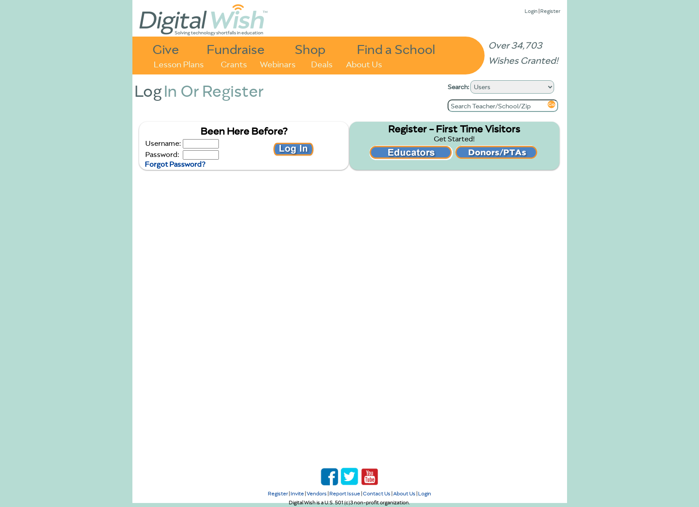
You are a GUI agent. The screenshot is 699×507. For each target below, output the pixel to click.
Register (550, 11)
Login (531, 11)
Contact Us (377, 493)
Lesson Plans (179, 63)
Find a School (396, 49)
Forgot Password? (175, 164)
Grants (234, 63)
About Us (364, 63)
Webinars (278, 63)
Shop (310, 49)
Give (165, 49)
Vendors (317, 493)
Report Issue (344, 493)
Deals (322, 63)
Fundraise (236, 49)
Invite (297, 493)
